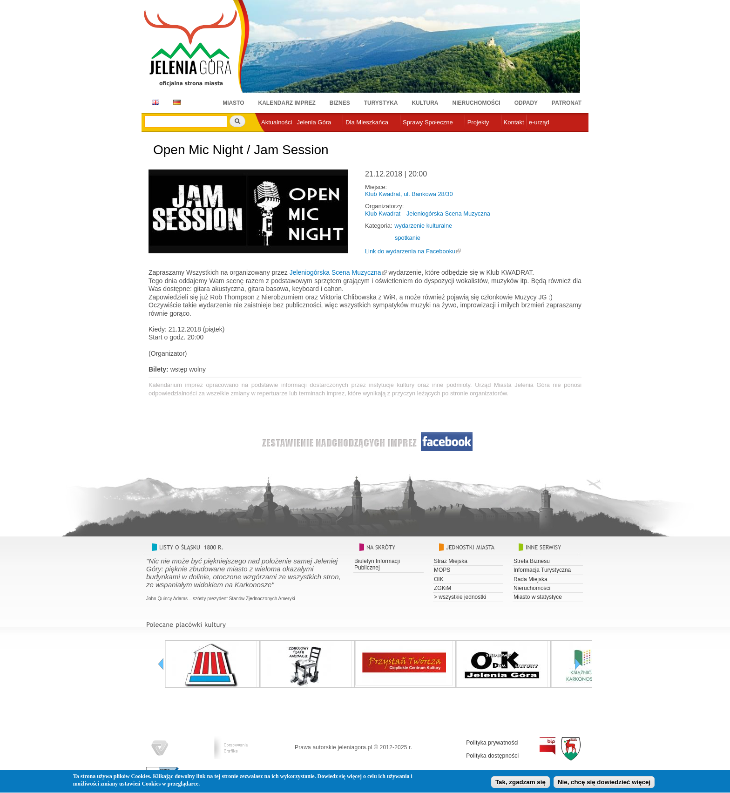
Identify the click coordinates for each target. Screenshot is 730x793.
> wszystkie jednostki (460, 597)
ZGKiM (442, 588)
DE (175, 102)
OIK (439, 579)
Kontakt (514, 122)
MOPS (442, 570)
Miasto (233, 103)
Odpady (526, 103)
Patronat (566, 103)
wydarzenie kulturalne (423, 225)
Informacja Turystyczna (542, 570)
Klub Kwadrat (382, 213)
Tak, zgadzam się (520, 783)
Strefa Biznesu (532, 561)
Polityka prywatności (492, 742)
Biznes (340, 103)
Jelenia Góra (314, 122)
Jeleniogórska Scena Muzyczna (448, 213)
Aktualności (276, 122)
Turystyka (381, 103)
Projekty (478, 122)
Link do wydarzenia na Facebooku (410, 251)
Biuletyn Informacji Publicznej (377, 564)
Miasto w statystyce (538, 597)
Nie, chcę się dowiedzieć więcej (604, 783)
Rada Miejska (531, 579)
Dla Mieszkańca (366, 122)
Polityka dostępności (492, 755)
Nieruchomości (476, 103)
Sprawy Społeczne (428, 122)
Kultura (425, 103)
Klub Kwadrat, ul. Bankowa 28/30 (409, 193)
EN (154, 102)
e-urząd (539, 122)
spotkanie (407, 237)
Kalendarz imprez (287, 103)
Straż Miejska (450, 561)
